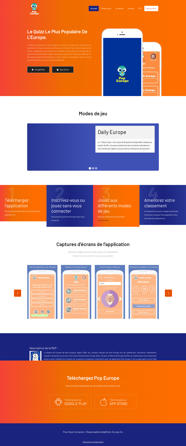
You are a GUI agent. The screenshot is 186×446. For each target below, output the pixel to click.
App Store (63, 69)
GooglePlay (38, 69)
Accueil (94, 8)
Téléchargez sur (70, 401)
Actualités (119, 8)
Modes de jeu (106, 8)
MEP (140, 8)
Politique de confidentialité (93, 442)
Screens (131, 8)
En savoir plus (103, 220)
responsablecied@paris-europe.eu (104, 431)
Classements (151, 8)
